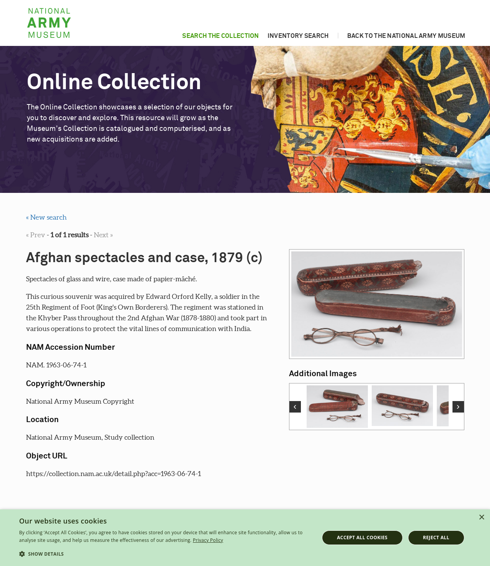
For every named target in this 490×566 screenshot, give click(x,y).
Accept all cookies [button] (362, 537)
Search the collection (220, 36)
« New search (46, 217)
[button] (164, 554)
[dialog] (245, 537)
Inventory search (298, 36)
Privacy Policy (208, 540)
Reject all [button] (436, 537)
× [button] (481, 517)
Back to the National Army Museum (406, 36)
